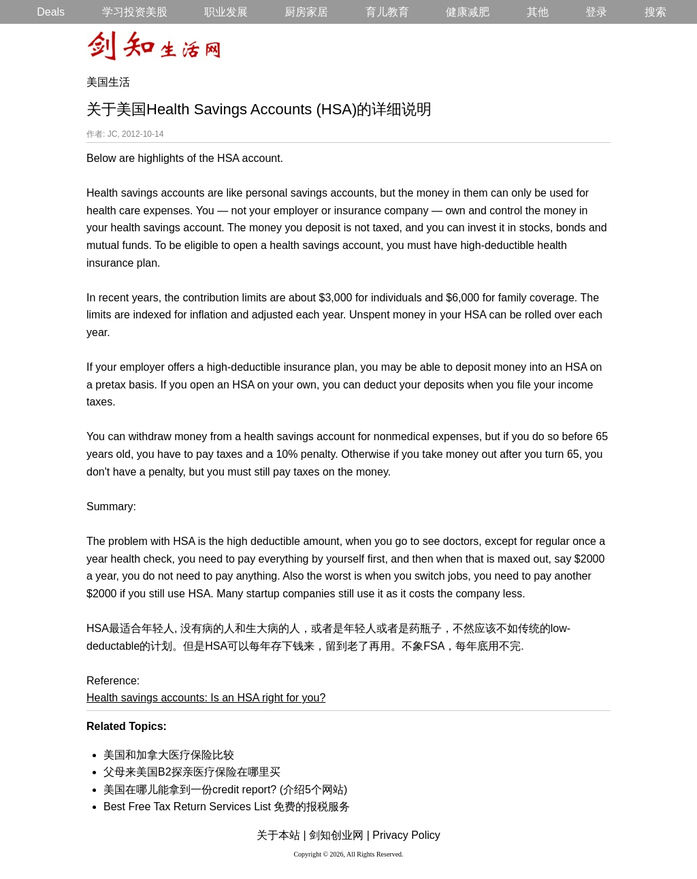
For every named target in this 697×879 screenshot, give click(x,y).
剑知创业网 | (339, 835)
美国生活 (108, 82)
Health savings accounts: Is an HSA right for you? (205, 697)
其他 (538, 12)
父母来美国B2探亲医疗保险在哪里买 (191, 772)
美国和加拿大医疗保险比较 (168, 755)
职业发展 (226, 12)
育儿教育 (387, 12)
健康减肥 (467, 12)
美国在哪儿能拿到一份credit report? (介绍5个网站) (225, 789)
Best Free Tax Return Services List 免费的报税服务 (226, 806)
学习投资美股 (134, 12)
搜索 (655, 12)
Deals (51, 12)
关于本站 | (281, 835)
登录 (596, 12)
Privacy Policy (406, 835)
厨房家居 (306, 12)
